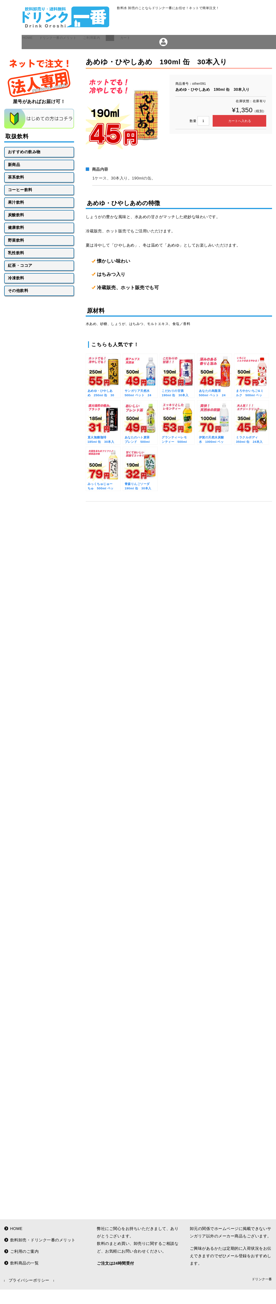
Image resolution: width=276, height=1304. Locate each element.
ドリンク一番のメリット (69, 56)
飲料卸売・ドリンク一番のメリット (39, 1243)
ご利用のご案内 (21, 1255)
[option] (123, 126)
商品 (133, 56)
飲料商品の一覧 (21, 1266)
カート (153, 56)
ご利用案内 (110, 56)
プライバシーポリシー (29, 1284)
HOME (32, 56)
